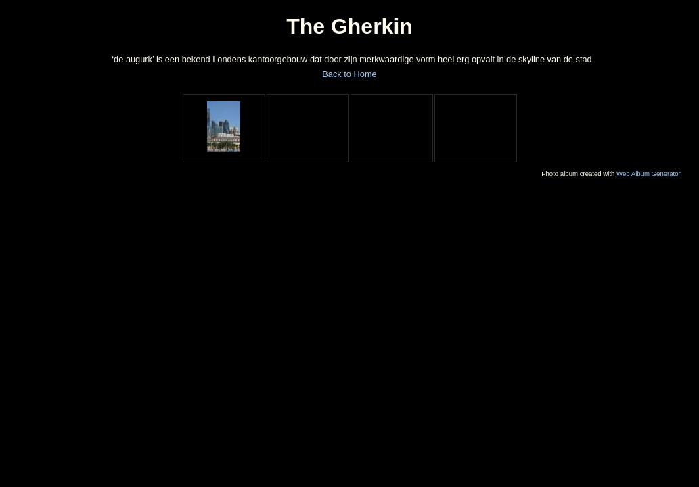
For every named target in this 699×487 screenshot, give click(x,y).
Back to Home (349, 74)
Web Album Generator (648, 173)
